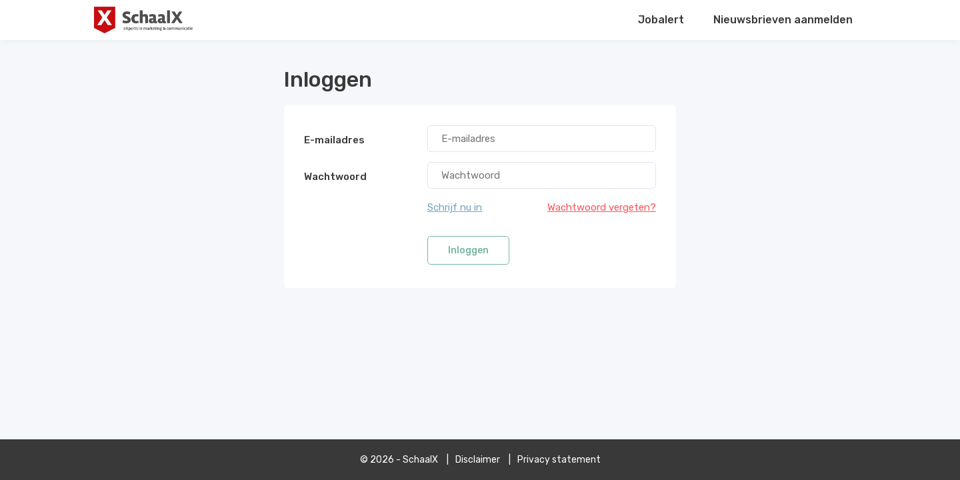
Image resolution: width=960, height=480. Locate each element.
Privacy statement (559, 459)
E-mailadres (334, 140)
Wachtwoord (335, 177)
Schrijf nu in (454, 207)
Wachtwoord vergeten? (601, 207)
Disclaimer (477, 459)
